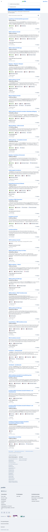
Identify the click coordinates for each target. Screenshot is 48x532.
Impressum (3, 526)
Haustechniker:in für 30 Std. (15, 437)
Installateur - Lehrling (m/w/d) (15, 350)
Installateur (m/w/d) (13, 216)
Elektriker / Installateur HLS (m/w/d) (17, 155)
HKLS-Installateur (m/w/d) (14, 95)
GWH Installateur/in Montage (15, 47)
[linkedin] (9, 513)
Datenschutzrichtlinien (5, 523)
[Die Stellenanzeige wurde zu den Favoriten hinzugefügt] (39, 19)
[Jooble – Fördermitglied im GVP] (23, 516)
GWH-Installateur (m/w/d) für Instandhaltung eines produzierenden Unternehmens (20, 376)
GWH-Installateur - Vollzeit (15, 264)
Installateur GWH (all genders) (15, 199)
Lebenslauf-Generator (35, 501)
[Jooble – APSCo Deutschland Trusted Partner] (9, 516)
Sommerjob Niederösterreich (13, 458)
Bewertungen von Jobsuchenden (37, 497)
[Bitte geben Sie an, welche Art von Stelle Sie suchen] (24, 4)
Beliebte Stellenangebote (23, 458)
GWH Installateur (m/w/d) (14, 79)
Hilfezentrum (3, 504)
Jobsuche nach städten (23, 460)
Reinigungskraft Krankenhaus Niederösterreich (11, 473)
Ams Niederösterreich (12, 462)
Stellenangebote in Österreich (6, 506)
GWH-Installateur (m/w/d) (14, 31)
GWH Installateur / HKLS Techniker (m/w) (18, 292)
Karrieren (2, 502)
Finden (24, 9)
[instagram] (4, 513)
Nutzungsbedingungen (5, 521)
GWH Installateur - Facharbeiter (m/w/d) (18, 139)
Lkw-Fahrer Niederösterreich (13, 464)
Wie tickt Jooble (4, 497)
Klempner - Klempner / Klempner (16, 63)
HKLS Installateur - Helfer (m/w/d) (16, 125)
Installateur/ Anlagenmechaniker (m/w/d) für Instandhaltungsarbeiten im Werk (19, 422)
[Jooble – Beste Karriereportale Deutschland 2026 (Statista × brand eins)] (15, 516)
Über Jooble (3, 496)
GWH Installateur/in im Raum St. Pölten (17, 250)
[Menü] (1, 1)
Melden (37, 28)
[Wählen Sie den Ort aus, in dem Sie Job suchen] (24, 7)
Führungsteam (3, 499)
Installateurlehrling (13, 229)
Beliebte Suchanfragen (13, 455)
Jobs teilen (18, 496)
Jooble (7, 529)
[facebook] (2, 513)
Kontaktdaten (3, 501)
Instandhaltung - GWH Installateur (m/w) (18, 321)
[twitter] (7, 513)
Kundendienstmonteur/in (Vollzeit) (16, 183)
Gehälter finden (34, 499)
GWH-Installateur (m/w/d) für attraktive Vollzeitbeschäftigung (23, 111)
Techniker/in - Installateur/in (15, 364)
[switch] (38, 15)
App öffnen (45, 1)
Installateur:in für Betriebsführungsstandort (18, 18)
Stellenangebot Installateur (15, 170)
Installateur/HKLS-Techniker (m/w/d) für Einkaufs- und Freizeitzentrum (21, 391)
